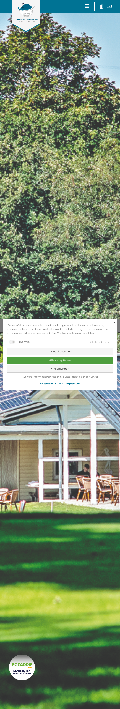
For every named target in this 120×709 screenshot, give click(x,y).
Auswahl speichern (60, 351)
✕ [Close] (114, 322)
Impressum (73, 383)
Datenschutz (48, 383)
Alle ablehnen (60, 368)
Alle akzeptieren (60, 360)
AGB (61, 383)
